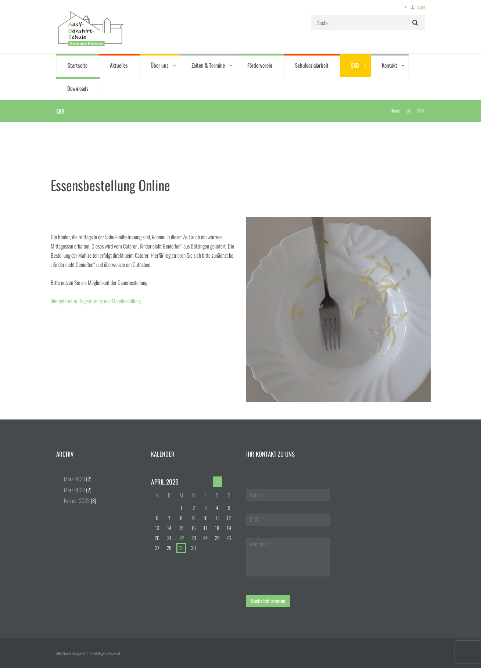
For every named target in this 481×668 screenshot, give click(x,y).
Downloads (78, 88)
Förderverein (259, 65)
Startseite (77, 65)
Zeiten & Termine (208, 65)
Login (421, 7)
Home (395, 110)
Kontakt (389, 65)
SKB (355, 65)
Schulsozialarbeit (312, 65)
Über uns (160, 65)
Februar (77, 500)
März (74, 479)
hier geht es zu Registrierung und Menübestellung (96, 301)
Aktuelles (119, 65)
